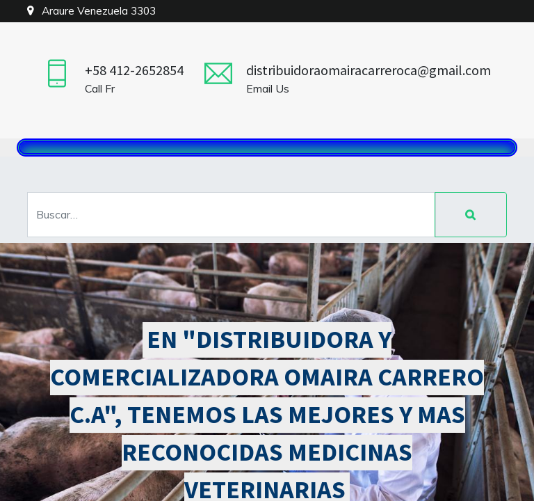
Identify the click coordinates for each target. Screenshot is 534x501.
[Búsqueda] (471, 215)
